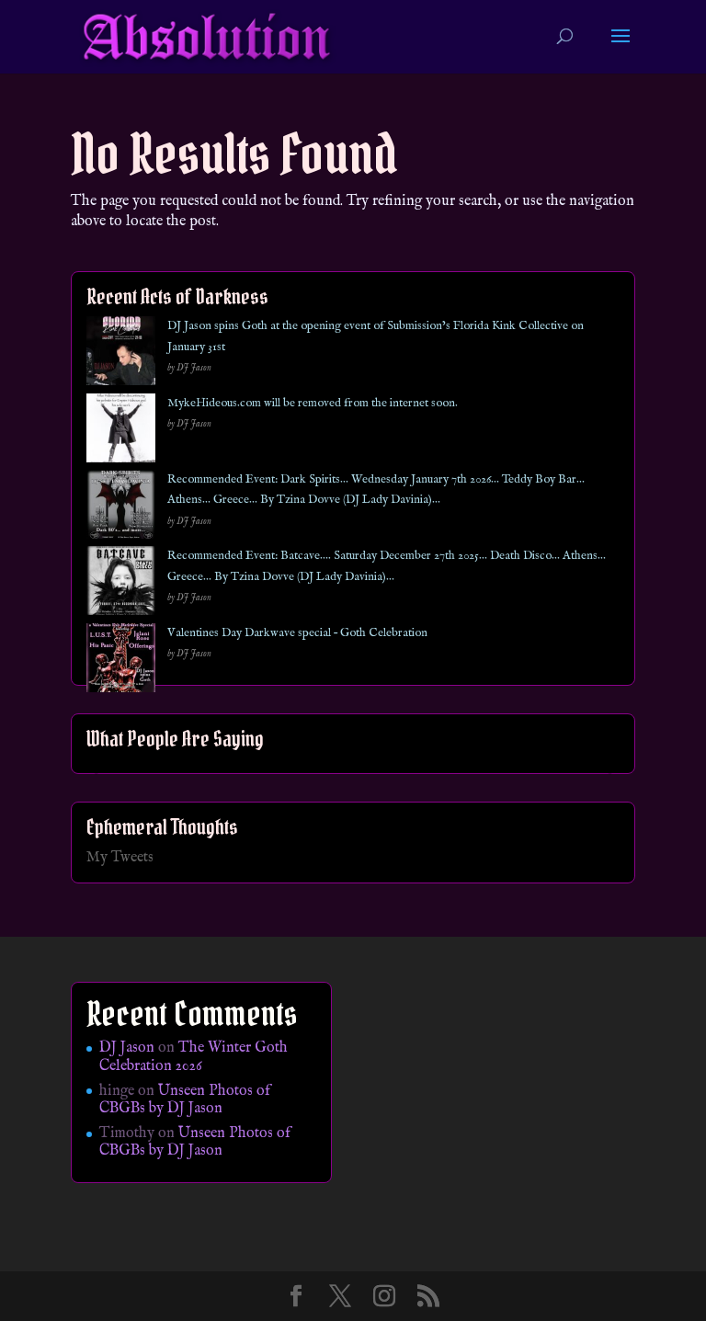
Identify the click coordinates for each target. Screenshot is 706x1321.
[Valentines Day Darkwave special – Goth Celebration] (120, 661)
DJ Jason (126, 1048)
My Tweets (120, 857)
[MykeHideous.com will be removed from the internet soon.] (120, 431)
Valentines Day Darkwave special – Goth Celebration (297, 633)
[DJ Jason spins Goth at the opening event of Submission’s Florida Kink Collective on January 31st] (120, 354)
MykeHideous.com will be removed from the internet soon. (312, 403)
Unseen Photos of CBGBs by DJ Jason (184, 1100)
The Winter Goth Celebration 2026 (193, 1057)
